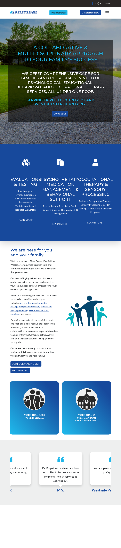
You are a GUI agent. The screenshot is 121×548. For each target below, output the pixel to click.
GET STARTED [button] (20, 370)
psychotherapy (27, 302)
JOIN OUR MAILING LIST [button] (26, 363)
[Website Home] (23, 12)
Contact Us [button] (60, 113)
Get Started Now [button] (90, 12)
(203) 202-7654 (102, 3)
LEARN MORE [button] (25, 220)
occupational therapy (29, 306)
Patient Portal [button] (58, 12)
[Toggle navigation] (107, 12)
